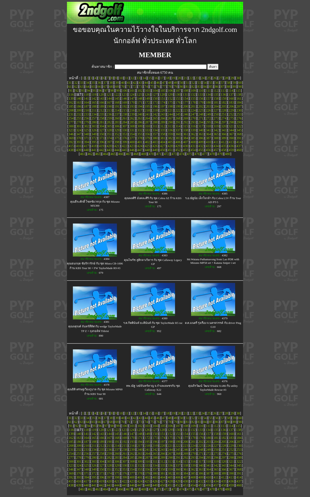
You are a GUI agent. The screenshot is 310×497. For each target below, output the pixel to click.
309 (139, 126)
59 (234, 82)
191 (117, 106)
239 (132, 114)
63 (81, 86)
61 (70, 86)
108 (185, 90)
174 (162, 102)
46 (158, 82)
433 (208, 146)
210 (86, 110)
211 (93, 110)
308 (132, 126)
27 (220, 78)
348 (86, 134)
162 (71, 102)
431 (193, 146)
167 (109, 102)
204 (216, 106)
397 (109, 142)
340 (200, 130)
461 (82, 154)
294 (200, 122)
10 (121, 78)
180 (208, 102)
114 (230, 90)
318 (208, 126)
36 (99, 82)
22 (191, 78)
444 (117, 150)
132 (193, 94)
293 (193, 122)
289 (162, 122)
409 (200, 142)
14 (144, 78)
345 (239, 130)
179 (200, 102)
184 (239, 102)
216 (132, 110)
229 (231, 110)
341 (208, 130)
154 (185, 98)
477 (204, 154)
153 (178, 98)
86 (216, 86)
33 (81, 82)
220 (162, 110)
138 (238, 94)
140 (78, 98)
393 (78, 142)
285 (132, 122)
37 (105, 82)
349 (94, 134)
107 (178, 90)
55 (210, 82)
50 (181, 82)
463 (97, 154)
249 (208, 114)
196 (155, 106)
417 (86, 146)
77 (164, 86)
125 (139, 94)
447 (139, 150)
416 (78, 146)
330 (124, 130)
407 (185, 142)
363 (200, 134)
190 (109, 106)
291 (178, 122)
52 (193, 82)
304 (101, 126)
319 (216, 126)
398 (117, 142)
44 (146, 82)
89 (234, 86)
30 (238, 78)
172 (147, 102)
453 (185, 150)
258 (101, 118)
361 (185, 134)
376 (124, 138)
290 (170, 122)
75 (152, 86)
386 (200, 138)
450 (162, 150)
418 (94, 146)
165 (94, 102)
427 (162, 146)
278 (78, 122)
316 (193, 126)
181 (216, 102)
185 (71, 106)
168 (117, 102)
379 (147, 138)
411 (216, 142)
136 (223, 94)
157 (208, 98)
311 (154, 126)
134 (208, 94)
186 (78, 106)
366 (223, 134)
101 (132, 90)
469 (143, 154)
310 (147, 126)
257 (94, 118)
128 (162, 94)
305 (109, 126)
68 (111, 86)
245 (178, 114)
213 (109, 110)
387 (208, 138)
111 (208, 90)
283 (117, 122)
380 (155, 138)
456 (208, 150)
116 (71, 94)
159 (223, 98)
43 (140, 82)
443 (109, 150)
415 (71, 146)
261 (124, 118)
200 (185, 106)
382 (170, 138)
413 (231, 142)
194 (139, 106)
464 (105, 154)
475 (189, 154)
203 (208, 106)
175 (170, 102)
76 (158, 86)
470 (151, 154)
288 (155, 122)
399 (124, 142)
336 (170, 130)
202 (200, 106)
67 (105, 86)
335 (162, 130)
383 (178, 138)
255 (78, 118)
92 (77, 90)
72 (134, 86)
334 (155, 130)
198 (170, 106)
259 (109, 118)
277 (71, 122)
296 (216, 122)
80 (181, 86)
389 (223, 138)
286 (139, 122)
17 (162, 78)
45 (152, 82)
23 (197, 78)
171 (139, 102)
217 (139, 110)
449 (155, 150)
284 (124, 122)
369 (71, 138)
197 (162, 106)
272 (208, 118)
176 (178, 102)
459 (231, 150)
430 (185, 146)
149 (147, 98)
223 (185, 110)
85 (210, 86)
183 (231, 102)
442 (101, 150)
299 (239, 122)
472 (166, 154)
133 (200, 94)
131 (185, 94)
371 (86, 138)
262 (132, 118)
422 (124, 146)
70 (122, 86)
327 (101, 130)
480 (227, 154)
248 (200, 114)
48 (170, 82)
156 (200, 98)
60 (240, 82)
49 (175, 82)
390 (231, 138)
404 (162, 142)
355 (139, 134)
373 (101, 138)
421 (117, 146)
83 (199, 86)
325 (86, 130)
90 (240, 86)
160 (231, 98)
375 (117, 138)
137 (231, 94)
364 (208, 134)
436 (231, 146)
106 (170, 90)
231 (71, 114)
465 (113, 154)
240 (139, 114)
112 (215, 90)
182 (223, 102)
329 (117, 130)
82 (193, 86)
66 (99, 86)
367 (231, 134)
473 (174, 154)
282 (109, 122)
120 (101, 94)
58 (228, 82)
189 (101, 106)
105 (162, 90)
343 (223, 130)
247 (193, 114)
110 (200, 90)
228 (223, 110)
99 (118, 90)
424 (139, 146)
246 (185, 114)
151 (162, 98)
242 (155, 114)
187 (86, 106)
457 (216, 150)
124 (132, 94)
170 (132, 102)
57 (222, 82)
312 (162, 126)
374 (109, 138)
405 (170, 142)
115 (238, 90)
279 (86, 122)
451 (170, 150)
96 (100, 90)
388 (216, 138)
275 (231, 118)
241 (147, 114)
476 (197, 154)
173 (155, 102)
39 (117, 82)
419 (101, 146)
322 (239, 126)
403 (155, 142)
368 (239, 134)
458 (223, 150)
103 (147, 90)
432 (200, 146)
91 (71, 90)
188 (94, 106)
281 (101, 122)
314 (178, 126)
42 (134, 82)
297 (223, 122)
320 (223, 126)
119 (93, 94)
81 (187, 86)
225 (200, 110)
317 (200, 126)
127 (154, 94)
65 (93, 86)
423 (132, 146)
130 (177, 94)
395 (94, 142)
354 (132, 134)
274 (223, 118)
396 (101, 142)
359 (170, 134)
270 (193, 118)
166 (101, 102)
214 (116, 110)
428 (170, 146)
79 (175, 86)
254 (71, 118)
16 (156, 78)
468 (135, 154)
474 (181, 154)
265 (155, 118)
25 (208, 78)
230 (239, 110)
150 (155, 98)
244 (170, 114)
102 (139, 90)
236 (109, 114)
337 (178, 130)
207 (239, 106)
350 (101, 134)
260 (117, 118)
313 (170, 126)
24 (203, 78)
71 (128, 86)
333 (147, 130)
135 (215, 94)
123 (124, 94)
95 (94, 90)
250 (216, 114)
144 (109, 98)
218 (147, 110)
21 (185, 78)
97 (106, 90)
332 (139, 130)
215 (124, 110)
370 (78, 138)
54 (205, 82)
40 (122, 82)
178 (193, 102)
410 (208, 142)
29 (232, 78)
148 (139, 98)
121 (109, 94)
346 (71, 134)
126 (147, 94)
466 (120, 154)
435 (223, 146)
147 (132, 98)
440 (86, 150)
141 (86, 98)
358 (162, 134)
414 (239, 142)
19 (173, 78)
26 (214, 78)
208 (71, 110)
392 (71, 142)
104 (155, 90)
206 (231, 106)
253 (239, 114)
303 (94, 126)
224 (193, 110)
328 (109, 130)
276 (239, 118)
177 (185, 102)
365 (216, 134)
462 (90, 154)
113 (223, 90)
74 (146, 86)
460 (239, 150)
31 (70, 82)
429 (178, 146)
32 (76, 82)
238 (124, 114)
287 (147, 122)
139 (71, 98)
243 (162, 114)
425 (147, 146)
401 (139, 142)
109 (193, 90)
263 (139, 118)
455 (200, 150)
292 (185, 122)
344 (231, 130)
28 (226, 78)
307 (124, 126)
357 (155, 134)
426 (155, 146)
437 (239, 146)
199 (178, 106)
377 (132, 138)
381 (162, 138)
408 (193, 142)
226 (208, 110)
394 (86, 142)
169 (124, 102)
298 (231, 122)
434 (216, 146)
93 (83, 90)
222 (178, 110)
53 (199, 82)
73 (140, 86)
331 (132, 130)
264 (147, 118)
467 (128, 154)
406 (178, 142)
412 (223, 142)
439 (78, 150)
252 (231, 114)
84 (205, 86)
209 (78, 110)
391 (239, 138)
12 (132, 78)
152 (170, 98)
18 (168, 78)
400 (132, 142)
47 (164, 82)
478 (212, 154)
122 (116, 94)
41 (128, 82)
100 (124, 90)
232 (78, 114)
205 (223, 106)
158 (216, 98)
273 (216, 118)
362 (193, 134)
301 (78, 126)
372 (94, 138)
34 (87, 82)
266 (162, 118)
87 (222, 86)
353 (124, 134)
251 (223, 114)
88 (228, 86)
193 (132, 106)
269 (185, 118)
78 (170, 86)
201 (193, 106)
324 (78, 130)
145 (117, 98)
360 (178, 134)
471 (158, 154)
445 (124, 150)
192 (124, 106)
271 (200, 118)
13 (138, 78)
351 (109, 134)
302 (86, 126)
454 (193, 150)
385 (193, 138)
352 (117, 134)
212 (101, 110)
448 (147, 150)
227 (216, 110)
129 (170, 94)
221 (170, 110)
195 (147, 106)
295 (208, 122)
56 (216, 82)
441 (94, 150)
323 (71, 130)
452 (178, 150)
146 (124, 98)
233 (86, 114)
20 (179, 78)
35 (93, 82)
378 (139, 138)
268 (178, 118)
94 (88, 90)
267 (170, 118)
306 (117, 126)
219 (155, 110)
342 (216, 130)
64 (87, 86)
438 (71, 150)
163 (78, 102)
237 (117, 114)
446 (132, 150)
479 (220, 154)
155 (193, 98)
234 (94, 114)
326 (94, 130)
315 (185, 126)
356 (147, 134)
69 (117, 86)
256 (86, 118)
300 (71, 126)
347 (78, 134)
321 (231, 126)
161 (239, 98)
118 (86, 94)
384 (185, 138)
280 (94, 122)
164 (86, 102)
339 (193, 130)
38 (111, 82)
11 (126, 78)
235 (101, 114)
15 (150, 78)
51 (187, 82)
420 (109, 146)
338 (185, 130)
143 (101, 98)
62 (76, 86)
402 (147, 142)
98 (112, 90)
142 (94, 98)
